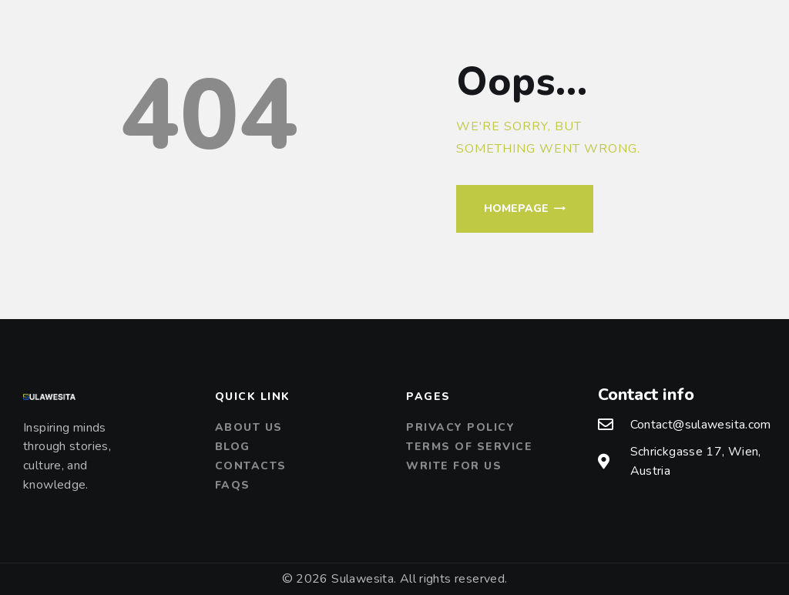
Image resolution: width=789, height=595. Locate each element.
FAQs (232, 485)
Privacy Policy (460, 427)
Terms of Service (469, 446)
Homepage (516, 208)
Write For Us (454, 466)
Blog (232, 446)
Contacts (251, 466)
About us (249, 427)
